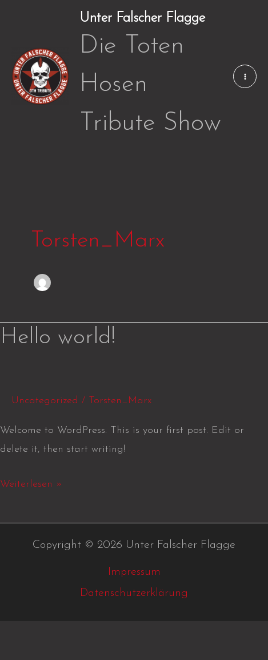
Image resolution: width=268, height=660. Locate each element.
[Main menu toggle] (245, 76)
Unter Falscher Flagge (142, 18)
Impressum (134, 572)
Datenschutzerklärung (134, 593)
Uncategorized (44, 400)
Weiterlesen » (31, 482)
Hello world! (58, 337)
